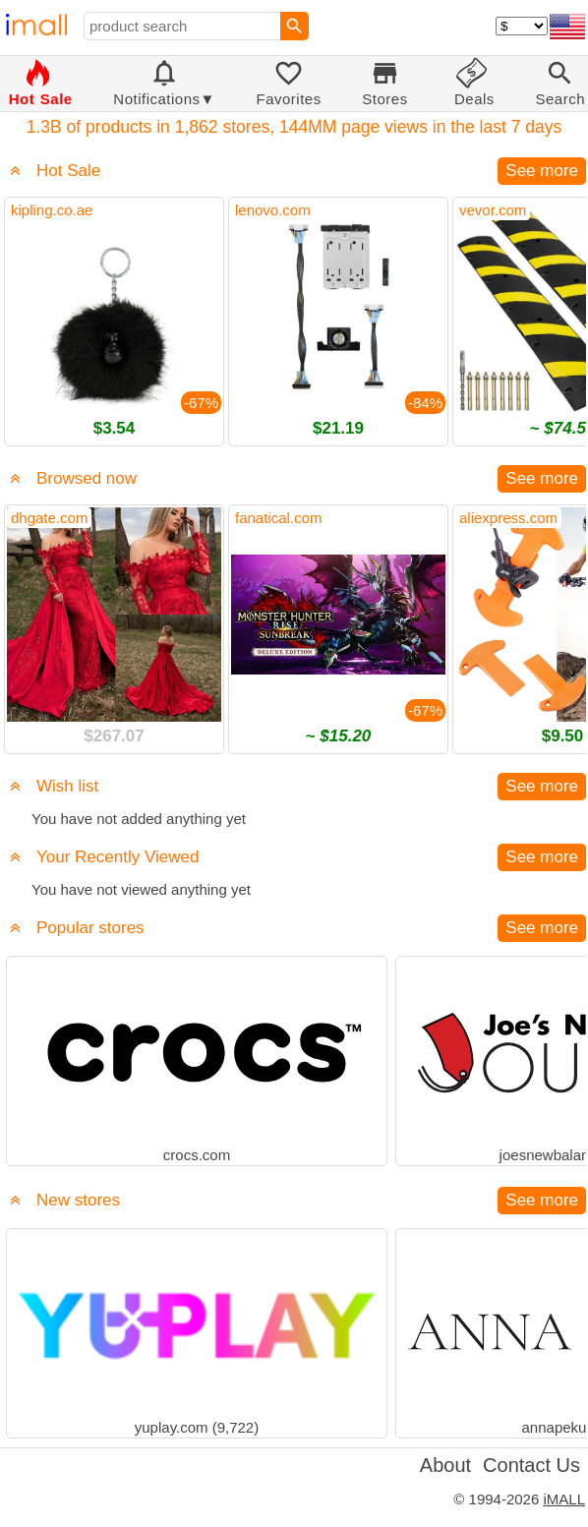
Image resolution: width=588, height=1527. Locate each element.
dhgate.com (49, 517)
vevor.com (492, 210)
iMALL (564, 1499)
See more (541, 170)
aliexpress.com (508, 517)
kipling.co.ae (51, 210)
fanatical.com (278, 517)
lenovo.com (273, 210)
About (445, 1465)
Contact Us (531, 1465)
